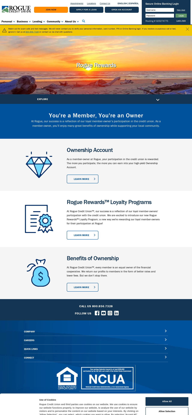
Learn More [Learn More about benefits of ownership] (81, 285)
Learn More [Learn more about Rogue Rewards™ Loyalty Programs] (81, 233)
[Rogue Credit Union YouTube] (103, 311)
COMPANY (29, 329)
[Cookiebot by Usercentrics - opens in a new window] (19, 409)
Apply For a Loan (86, 10)
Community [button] (53, 21)
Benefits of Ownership (93, 256)
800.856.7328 (32, 30)
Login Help (181, 20)
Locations (91, 3)
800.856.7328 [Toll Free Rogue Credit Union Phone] (102, 304)
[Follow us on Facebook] (97, 311)
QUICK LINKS (31, 347)
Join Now (51, 10)
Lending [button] (37, 21)
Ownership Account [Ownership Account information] (90, 148)
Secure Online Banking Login (162, 3)
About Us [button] (70, 21)
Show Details (157, 409)
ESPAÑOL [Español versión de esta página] (134, 3)
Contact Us (105, 3)
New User (181, 10)
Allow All (167, 380)
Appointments (76, 3)
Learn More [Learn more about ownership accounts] (81, 177)
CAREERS (29, 338)
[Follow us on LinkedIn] (116, 311)
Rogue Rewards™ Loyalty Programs (109, 200)
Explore (98, 97)
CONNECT (29, 355)
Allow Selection (167, 390)
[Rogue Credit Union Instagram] (110, 311)
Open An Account (122, 10)
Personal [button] (7, 21)
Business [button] (22, 21)
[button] (84, 20)
